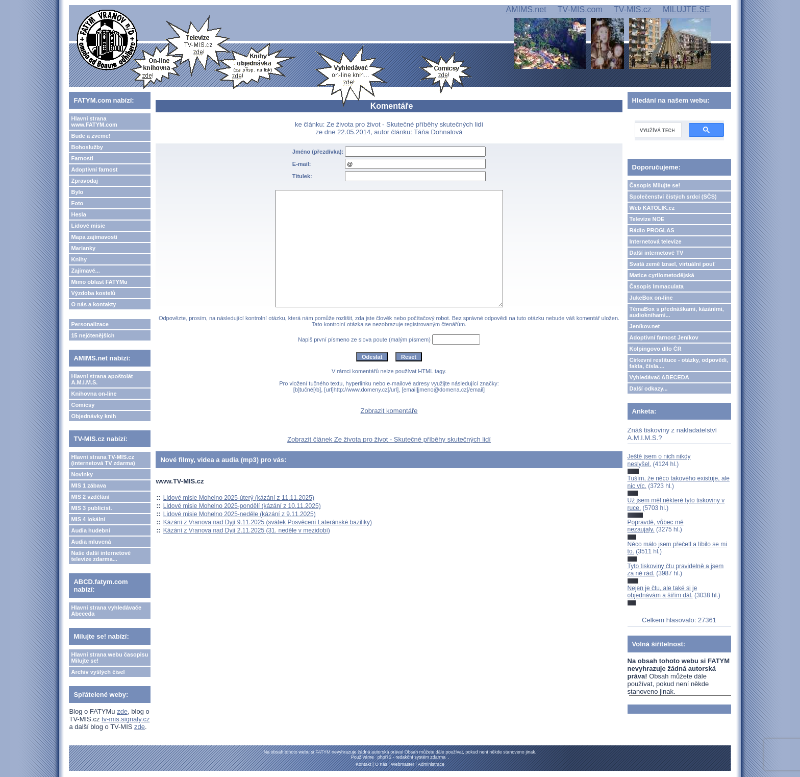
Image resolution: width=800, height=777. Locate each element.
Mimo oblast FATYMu (99, 282)
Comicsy (82, 405)
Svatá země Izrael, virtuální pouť (673, 264)
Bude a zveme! (90, 136)
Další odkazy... (649, 388)
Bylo (77, 192)
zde (122, 711)
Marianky (83, 248)
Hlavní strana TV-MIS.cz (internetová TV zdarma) (103, 460)
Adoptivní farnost (94, 169)
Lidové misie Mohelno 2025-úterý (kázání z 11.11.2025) (238, 497)
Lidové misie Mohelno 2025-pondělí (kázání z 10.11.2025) (242, 505)
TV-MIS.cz (633, 9)
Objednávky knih (93, 416)
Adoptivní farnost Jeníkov (664, 337)
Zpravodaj (84, 181)
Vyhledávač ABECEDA (659, 377)
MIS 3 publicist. (91, 508)
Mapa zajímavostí (94, 237)
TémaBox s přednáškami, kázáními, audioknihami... (677, 312)
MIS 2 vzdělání (90, 497)
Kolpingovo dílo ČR (656, 349)
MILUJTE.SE (686, 9)
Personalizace (89, 324)
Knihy (79, 259)
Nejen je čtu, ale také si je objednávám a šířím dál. (662, 592)
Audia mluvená (91, 542)
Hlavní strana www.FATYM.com (94, 121)
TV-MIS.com (580, 9)
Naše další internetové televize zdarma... (101, 556)
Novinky (82, 474)
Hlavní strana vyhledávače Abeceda (106, 610)
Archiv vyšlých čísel (97, 672)
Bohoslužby (87, 147)
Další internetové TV (657, 253)
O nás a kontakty (93, 304)
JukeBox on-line (651, 298)
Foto (77, 203)
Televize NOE (647, 219)
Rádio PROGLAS (652, 230)
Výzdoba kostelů (93, 293)
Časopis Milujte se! (655, 185)
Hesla (78, 214)
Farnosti (82, 158)
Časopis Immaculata (657, 286)
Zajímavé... (85, 271)
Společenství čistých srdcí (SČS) (673, 196)
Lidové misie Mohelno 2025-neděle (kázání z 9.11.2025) (239, 514)
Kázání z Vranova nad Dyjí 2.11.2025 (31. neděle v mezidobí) (246, 530)
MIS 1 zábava (88, 485)
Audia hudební (90, 530)
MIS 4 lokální (88, 519)
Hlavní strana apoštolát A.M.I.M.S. (102, 379)
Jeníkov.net (645, 326)
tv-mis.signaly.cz (125, 719)
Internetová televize (656, 241)
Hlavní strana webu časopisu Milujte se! (109, 657)
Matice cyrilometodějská (662, 275)
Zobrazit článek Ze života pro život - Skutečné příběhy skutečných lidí (389, 439)
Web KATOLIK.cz (652, 208)
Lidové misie (88, 226)
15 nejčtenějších (92, 335)
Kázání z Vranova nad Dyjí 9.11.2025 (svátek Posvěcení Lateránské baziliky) (267, 522)
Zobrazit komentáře (389, 411)
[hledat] (657, 130)
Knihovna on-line (93, 394)
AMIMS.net (526, 9)
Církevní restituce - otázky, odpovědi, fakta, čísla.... (679, 363)
